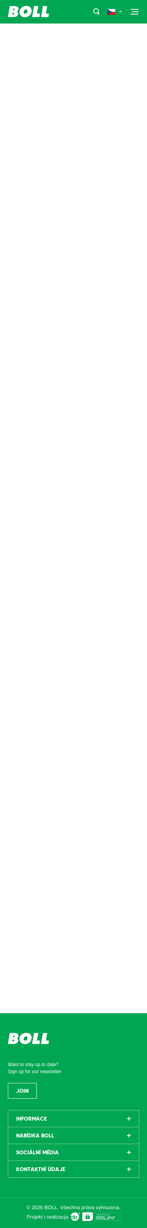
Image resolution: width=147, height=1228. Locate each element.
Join (22, 1090)
